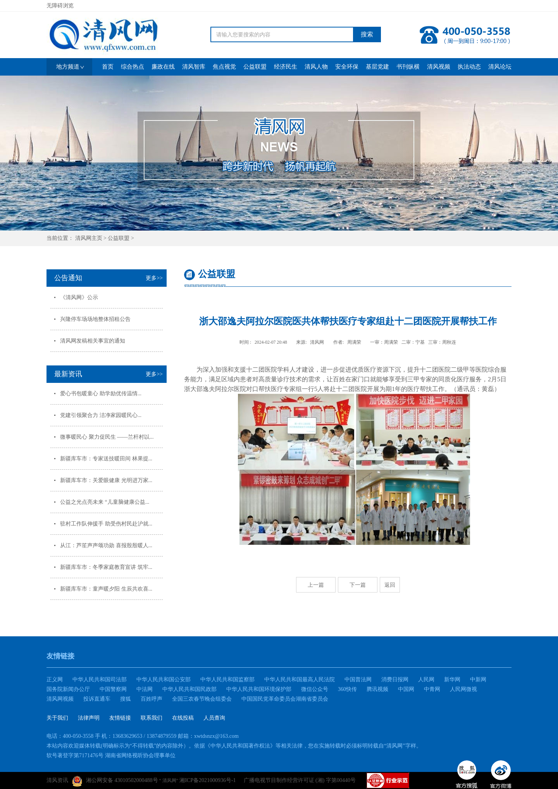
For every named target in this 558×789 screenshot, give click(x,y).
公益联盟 (118, 238)
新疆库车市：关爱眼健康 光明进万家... (106, 480)
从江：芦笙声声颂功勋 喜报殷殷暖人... (106, 545)
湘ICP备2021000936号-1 (207, 780)
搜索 (367, 34)
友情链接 (120, 718)
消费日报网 (394, 679)
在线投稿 (183, 718)
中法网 (144, 689)
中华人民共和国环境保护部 (258, 689)
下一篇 (358, 585)
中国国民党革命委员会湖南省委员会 (284, 699)
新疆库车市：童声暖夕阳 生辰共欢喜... (106, 589)
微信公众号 (314, 689)
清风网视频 (60, 699)
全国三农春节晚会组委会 (202, 699)
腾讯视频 (377, 689)
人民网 (426, 679)
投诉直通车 (96, 699)
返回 (389, 585)
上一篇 (316, 585)
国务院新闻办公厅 (68, 689)
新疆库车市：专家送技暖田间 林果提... (106, 459)
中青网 (432, 689)
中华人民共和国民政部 (189, 689)
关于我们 (57, 718)
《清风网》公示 (79, 297)
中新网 (478, 679)
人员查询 (214, 718)
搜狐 (125, 699)
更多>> (154, 278)
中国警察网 (113, 689)
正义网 (54, 679)
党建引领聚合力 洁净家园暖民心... (100, 415)
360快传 (347, 689)
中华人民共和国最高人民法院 (299, 679)
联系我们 (151, 718)
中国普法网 (358, 679)
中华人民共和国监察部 (227, 679)
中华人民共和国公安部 (163, 679)
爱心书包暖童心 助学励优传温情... (100, 393)
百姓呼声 (151, 699)
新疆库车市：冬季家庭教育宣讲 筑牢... (106, 567)
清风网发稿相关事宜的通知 (92, 341)
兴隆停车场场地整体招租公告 (95, 319)
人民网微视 (463, 689)
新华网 (452, 679)
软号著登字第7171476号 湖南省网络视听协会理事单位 (111, 755)
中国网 (406, 689)
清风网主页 (88, 238)
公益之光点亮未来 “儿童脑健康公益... (104, 502)
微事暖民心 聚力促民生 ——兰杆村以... (107, 437)
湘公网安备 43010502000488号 (115, 781)
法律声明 (89, 718)
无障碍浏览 (60, 6)
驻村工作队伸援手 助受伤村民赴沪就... (106, 524)
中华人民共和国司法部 (99, 679)
